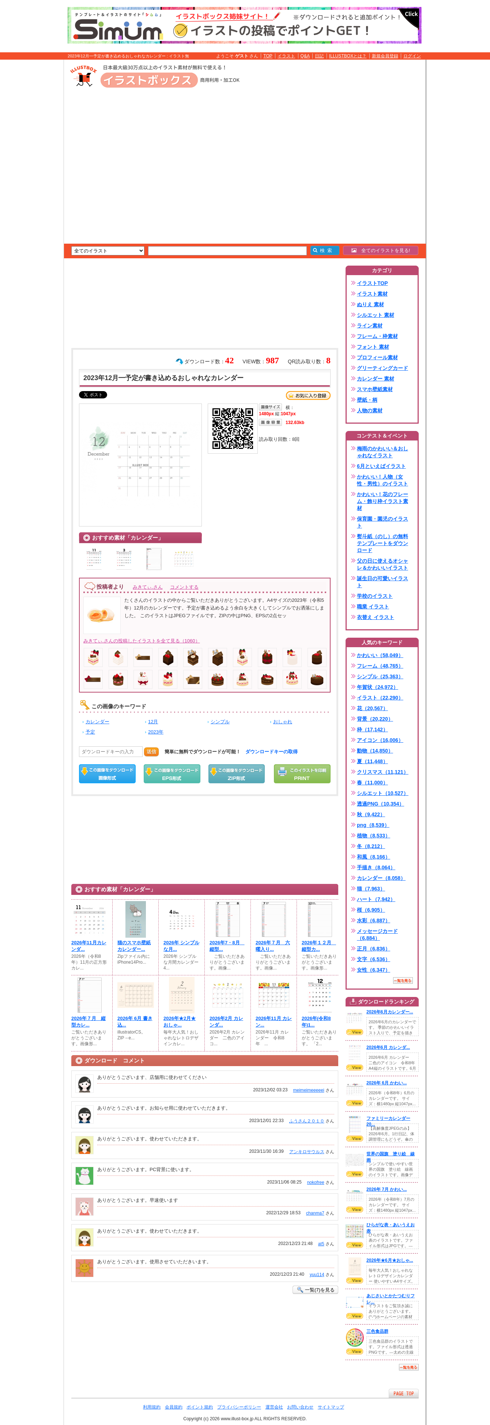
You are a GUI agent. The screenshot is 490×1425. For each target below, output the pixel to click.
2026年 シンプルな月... (181, 946)
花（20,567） (372, 708)
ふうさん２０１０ (306, 1121)
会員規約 (173, 1407)
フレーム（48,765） (380, 666)
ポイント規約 (199, 1407)
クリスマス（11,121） (382, 772)
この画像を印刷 (302, 773)
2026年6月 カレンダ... (388, 1047)
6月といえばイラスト (381, 466)
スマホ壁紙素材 (375, 389)
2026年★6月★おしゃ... (389, 1260)
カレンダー (97, 721)
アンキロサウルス (306, 1151)
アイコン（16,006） (380, 740)
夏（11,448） (372, 761)
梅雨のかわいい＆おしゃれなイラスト (382, 452)
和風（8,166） (373, 857)
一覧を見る (403, 980)
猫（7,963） (371, 889)
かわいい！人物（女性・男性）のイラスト (382, 480)
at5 (321, 1243)
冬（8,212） (371, 846)
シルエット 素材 (375, 315)
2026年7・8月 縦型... (227, 946)
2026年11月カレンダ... (88, 946)
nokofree (315, 1182)
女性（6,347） (373, 970)
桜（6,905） (371, 910)
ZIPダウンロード (236, 773)
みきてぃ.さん (148, 587)
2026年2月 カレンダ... (226, 1022)
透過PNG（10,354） (380, 804)
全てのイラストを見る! (380, 250)
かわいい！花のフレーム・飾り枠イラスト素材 (382, 501)
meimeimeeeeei (308, 1090)
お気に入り (308, 395)
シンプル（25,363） (380, 676)
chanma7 (315, 1213)
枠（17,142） (372, 729)
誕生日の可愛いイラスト (382, 581)
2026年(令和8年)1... (316, 1022)
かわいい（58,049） (380, 655)
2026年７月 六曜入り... (273, 946)
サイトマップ (331, 1407)
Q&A (305, 56)
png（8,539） (373, 825)
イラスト (286, 56)
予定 (90, 732)
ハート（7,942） (376, 899)
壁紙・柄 (367, 400)
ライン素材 (369, 326)
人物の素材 (369, 410)
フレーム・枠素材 (377, 336)
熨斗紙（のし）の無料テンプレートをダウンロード (382, 543)
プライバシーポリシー (239, 1407)
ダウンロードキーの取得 (271, 751)
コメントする (184, 587)
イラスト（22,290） (380, 698)
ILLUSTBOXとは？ (347, 56)
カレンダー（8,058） (381, 878)
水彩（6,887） (373, 920)
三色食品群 (377, 1331)
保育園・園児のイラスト (382, 522)
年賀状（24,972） (377, 687)
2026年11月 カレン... (274, 1022)
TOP (267, 56)
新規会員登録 (385, 56)
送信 (151, 751)
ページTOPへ (404, 1393)
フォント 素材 (373, 347)
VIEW (354, 1032)
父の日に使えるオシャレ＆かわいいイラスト (382, 564)
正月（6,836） (373, 949)
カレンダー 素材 (375, 379)
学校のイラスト (375, 596)
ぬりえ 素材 (370, 304)
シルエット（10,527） (382, 793)
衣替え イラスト (375, 617)
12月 (153, 721)
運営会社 (274, 1407)
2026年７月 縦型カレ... (88, 1022)
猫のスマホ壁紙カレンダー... (134, 946)
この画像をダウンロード (107, 773)
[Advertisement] (29, 173)
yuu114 (317, 1274)
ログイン (412, 56)
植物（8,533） (373, 836)
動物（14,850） (375, 751)
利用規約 (152, 1407)
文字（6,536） (373, 959)
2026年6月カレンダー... (389, 1012)
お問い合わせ (300, 1407)
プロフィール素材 (377, 357)
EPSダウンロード (172, 773)
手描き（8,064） (376, 867)
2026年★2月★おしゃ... (179, 1022)
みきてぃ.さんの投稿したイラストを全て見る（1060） (141, 641)
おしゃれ (282, 721)
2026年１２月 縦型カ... (319, 946)
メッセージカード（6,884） (377, 934)
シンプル (220, 721)
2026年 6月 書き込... (134, 1022)
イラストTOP (372, 283)
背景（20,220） (375, 719)
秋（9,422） (371, 814)
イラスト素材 (372, 294)
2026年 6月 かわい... (386, 1082)
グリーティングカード (382, 368)
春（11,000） (372, 782)
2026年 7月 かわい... (386, 1189)
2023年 (155, 732)
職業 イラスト (373, 607)
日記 (319, 56)
